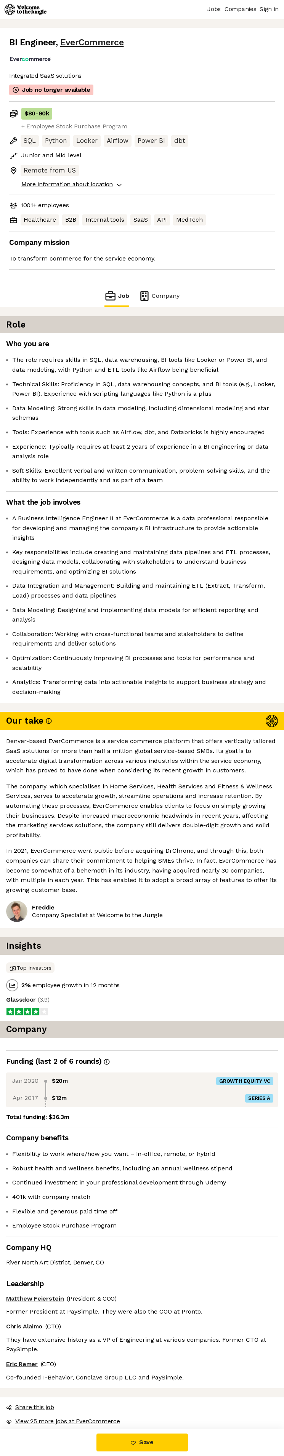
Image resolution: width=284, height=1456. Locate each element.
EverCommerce (92, 42)
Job (116, 295)
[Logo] (26, 9)
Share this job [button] (30, 1407)
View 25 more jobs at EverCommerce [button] (63, 1421)
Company (159, 295)
